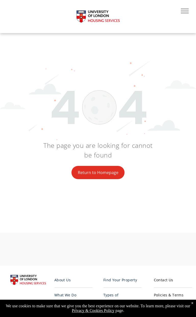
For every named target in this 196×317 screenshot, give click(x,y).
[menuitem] (73, 280)
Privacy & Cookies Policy (93, 310)
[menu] (184, 11)
